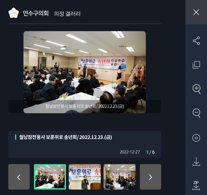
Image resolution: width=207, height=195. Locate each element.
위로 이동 (19, 177)
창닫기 (196, 12)
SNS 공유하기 (196, 40)
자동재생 (196, 137)
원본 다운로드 (196, 161)
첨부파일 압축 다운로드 (196, 185)
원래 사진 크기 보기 (196, 64)
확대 (196, 89)
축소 (196, 113)
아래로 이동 (150, 177)
